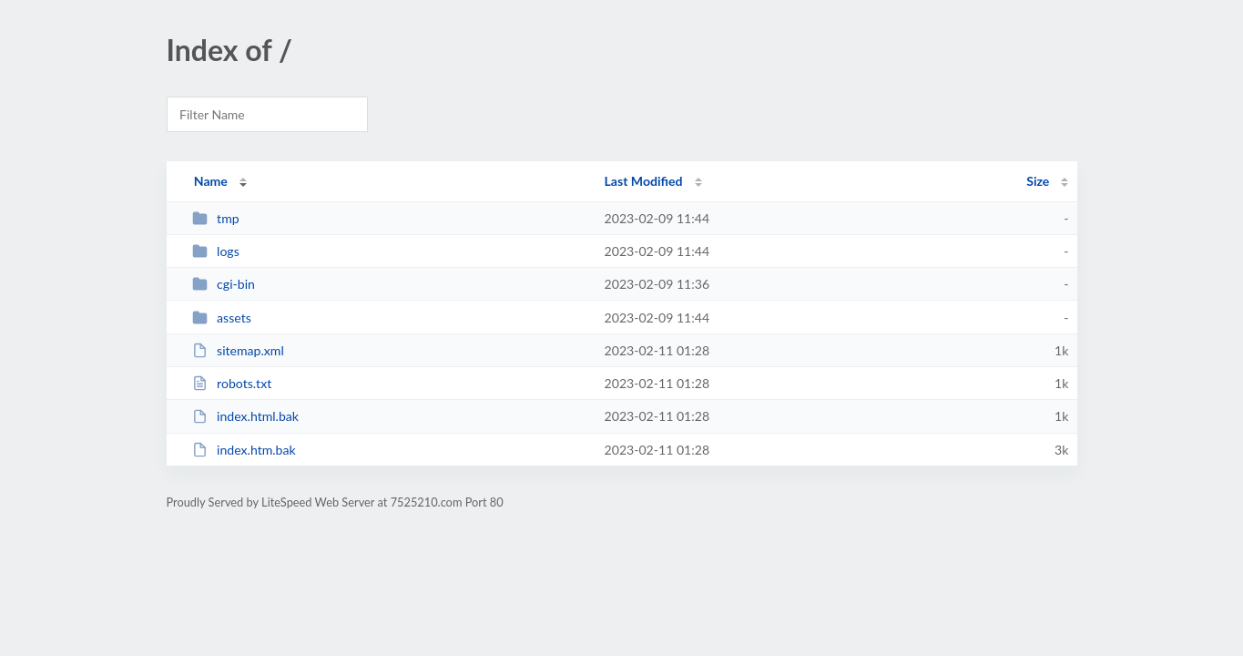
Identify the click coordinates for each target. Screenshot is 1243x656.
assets (221, 317)
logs (215, 251)
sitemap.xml (238, 350)
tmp (215, 218)
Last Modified (644, 181)
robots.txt (232, 383)
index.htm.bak (244, 449)
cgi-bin (223, 284)
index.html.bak (245, 416)
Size (1037, 181)
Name (211, 181)
